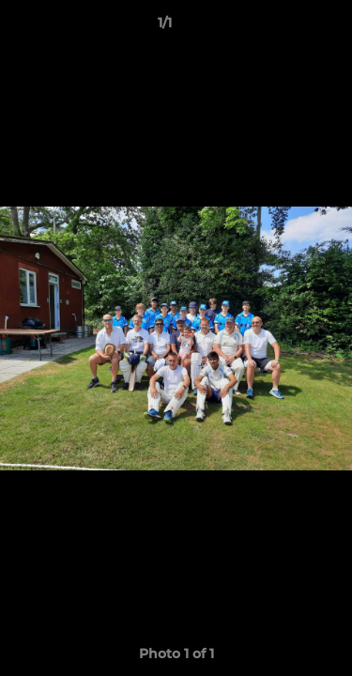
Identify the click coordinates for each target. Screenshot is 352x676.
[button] (284, 27)
